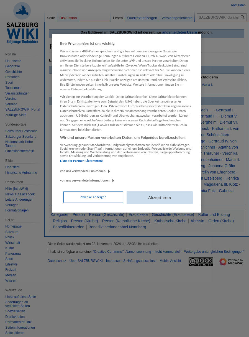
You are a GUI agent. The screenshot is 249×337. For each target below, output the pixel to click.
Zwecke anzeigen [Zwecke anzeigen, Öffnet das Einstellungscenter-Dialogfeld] (93, 197)
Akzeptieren (159, 197)
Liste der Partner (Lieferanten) (81, 160)
